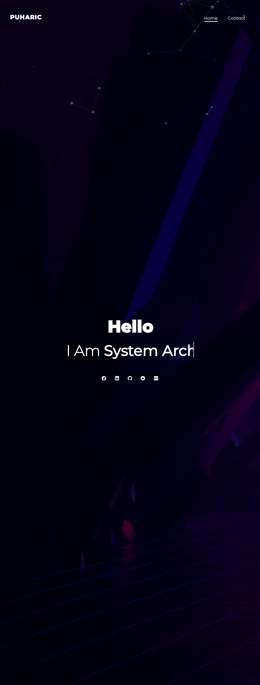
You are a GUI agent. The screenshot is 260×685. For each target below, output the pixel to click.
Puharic (26, 17)
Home (211, 18)
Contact (236, 18)
